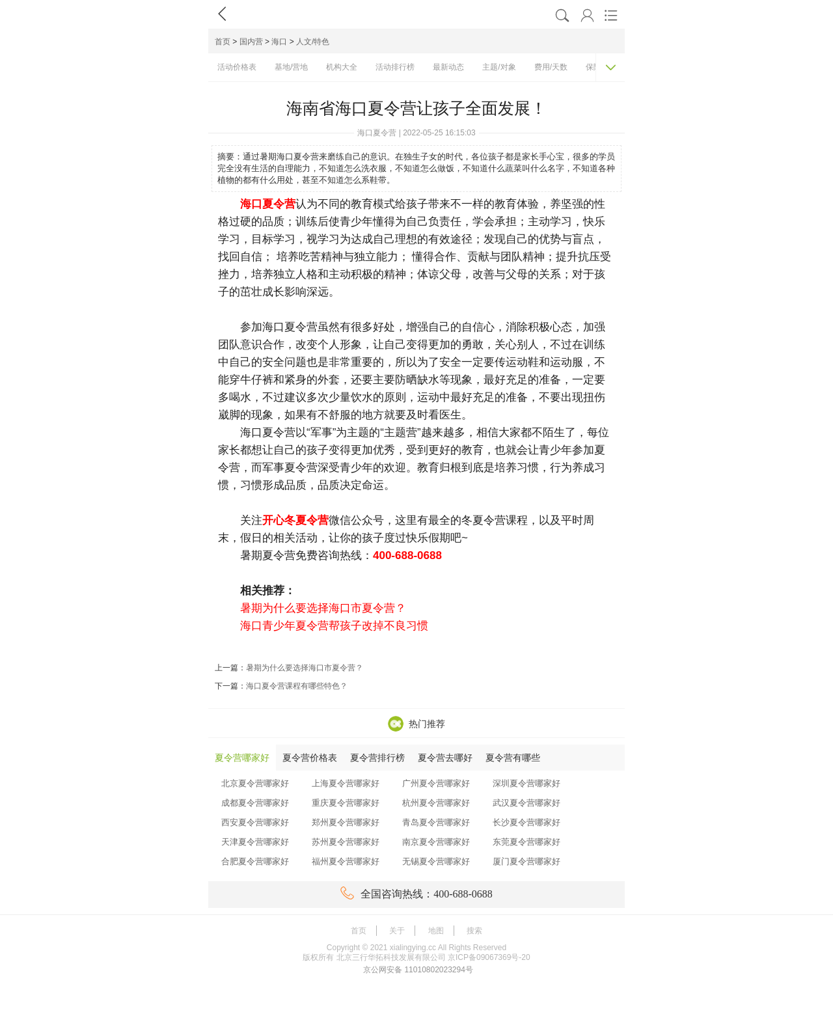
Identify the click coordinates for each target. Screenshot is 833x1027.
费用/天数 (550, 67)
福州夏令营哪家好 (345, 861)
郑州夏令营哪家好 (345, 822)
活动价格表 (236, 67)
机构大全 (341, 67)
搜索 (474, 930)
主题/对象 (498, 67)
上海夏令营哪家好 (345, 783)
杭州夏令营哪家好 (436, 803)
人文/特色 (312, 41)
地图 (436, 930)
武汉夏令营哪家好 (526, 803)
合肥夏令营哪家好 (255, 861)
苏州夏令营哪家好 (345, 842)
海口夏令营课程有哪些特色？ (297, 686)
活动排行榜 (395, 67)
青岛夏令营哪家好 (436, 822)
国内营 (251, 41)
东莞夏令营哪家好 (526, 842)
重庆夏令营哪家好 (345, 803)
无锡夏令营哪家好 (436, 861)
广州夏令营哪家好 (436, 783)
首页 (222, 41)
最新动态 (448, 67)
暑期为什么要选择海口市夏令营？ (304, 667)
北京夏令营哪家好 (255, 783)
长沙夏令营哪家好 (526, 822)
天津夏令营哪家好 (255, 842)
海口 (279, 41)
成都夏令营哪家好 (255, 803)
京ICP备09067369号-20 (489, 957)
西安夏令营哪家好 (255, 822)
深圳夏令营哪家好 (526, 783)
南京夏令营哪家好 (436, 842)
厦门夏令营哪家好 (526, 861)
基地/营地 (291, 67)
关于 (397, 930)
